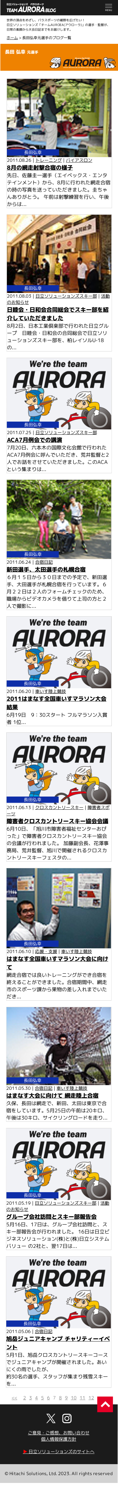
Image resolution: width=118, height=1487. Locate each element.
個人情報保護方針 (58, 1439)
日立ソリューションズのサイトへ (58, 1451)
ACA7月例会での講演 (34, 440)
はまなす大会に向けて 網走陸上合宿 (52, 1096)
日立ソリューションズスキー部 (66, 296)
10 (74, 1398)
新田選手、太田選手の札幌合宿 (46, 569)
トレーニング (48, 160)
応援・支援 (46, 951)
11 (82, 1398)
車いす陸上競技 (50, 691)
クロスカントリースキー (59, 807)
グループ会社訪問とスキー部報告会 (51, 1217)
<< (14, 1398)
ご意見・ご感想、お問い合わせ (58, 1433)
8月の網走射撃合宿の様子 (40, 168)
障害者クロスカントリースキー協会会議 (57, 821)
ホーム (12, 37)
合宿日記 (44, 562)
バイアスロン (79, 160)
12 (91, 1398)
